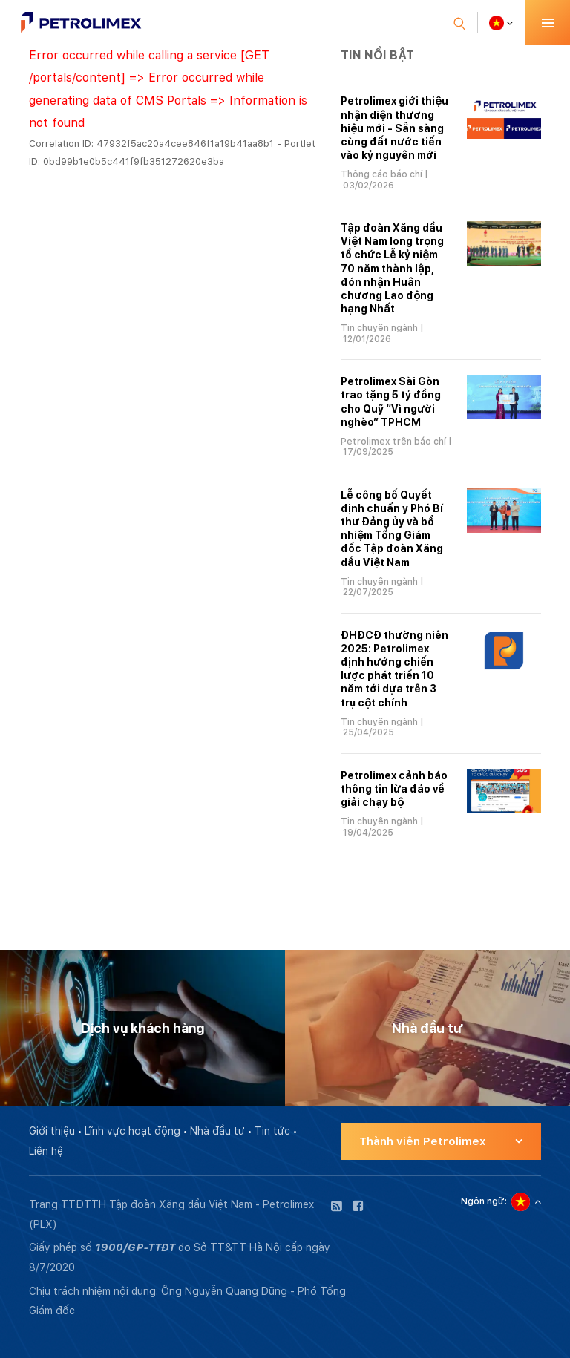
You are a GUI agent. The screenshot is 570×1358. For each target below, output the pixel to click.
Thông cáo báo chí (381, 174)
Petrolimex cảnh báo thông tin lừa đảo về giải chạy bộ (394, 789)
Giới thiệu (52, 1131)
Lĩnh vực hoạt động (132, 1131)
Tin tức (272, 1131)
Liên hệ (46, 1151)
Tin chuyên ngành (379, 328)
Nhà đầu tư (217, 1131)
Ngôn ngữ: (484, 1201)
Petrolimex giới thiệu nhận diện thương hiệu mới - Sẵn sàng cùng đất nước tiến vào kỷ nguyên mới (394, 128)
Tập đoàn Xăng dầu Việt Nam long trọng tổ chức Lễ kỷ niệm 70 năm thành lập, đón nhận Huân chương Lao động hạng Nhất (392, 268)
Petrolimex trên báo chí (393, 441)
